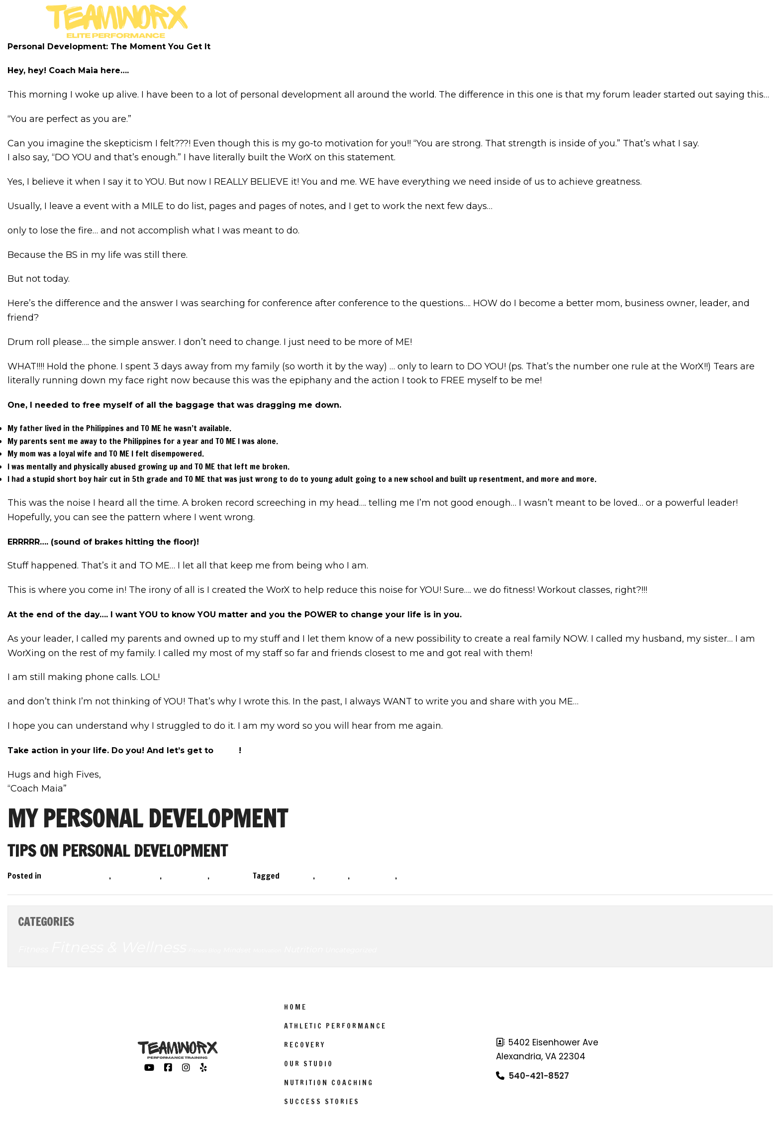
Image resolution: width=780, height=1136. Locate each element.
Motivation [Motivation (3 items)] (267, 950)
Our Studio (308, 1064)
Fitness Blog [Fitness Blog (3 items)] (204, 950)
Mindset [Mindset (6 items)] (236, 950)
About (582, 21)
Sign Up (696, 21)
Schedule (526, 21)
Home (295, 1007)
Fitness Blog (138, 875)
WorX (227, 750)
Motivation (187, 875)
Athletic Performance (425, 21)
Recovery (304, 1045)
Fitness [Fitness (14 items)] (33, 949)
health (334, 875)
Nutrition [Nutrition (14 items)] (303, 949)
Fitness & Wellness (77, 875)
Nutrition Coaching (329, 1083)
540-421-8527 (538, 1076)
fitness (299, 875)
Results (641, 21)
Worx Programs (299, 21)
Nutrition (232, 875)
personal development (439, 875)
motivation (375, 875)
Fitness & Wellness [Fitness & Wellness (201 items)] (118, 947)
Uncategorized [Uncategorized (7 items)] (350, 950)
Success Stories (322, 1102)
